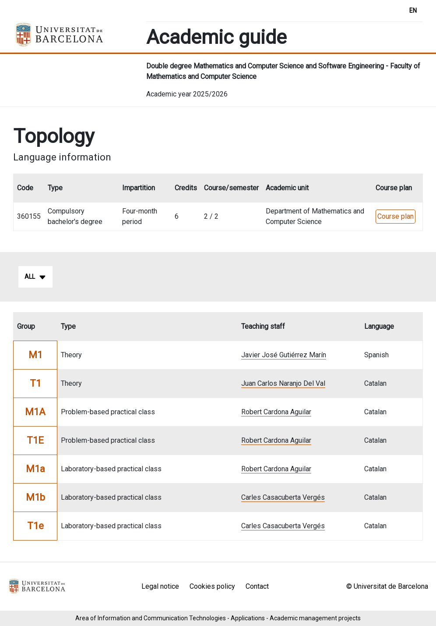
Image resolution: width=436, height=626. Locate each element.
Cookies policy (212, 586)
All (35, 277)
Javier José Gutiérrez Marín (283, 355)
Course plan (395, 216)
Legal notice (160, 586)
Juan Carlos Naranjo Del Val (283, 383)
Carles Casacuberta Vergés (283, 497)
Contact (257, 586)
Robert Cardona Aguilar (276, 412)
